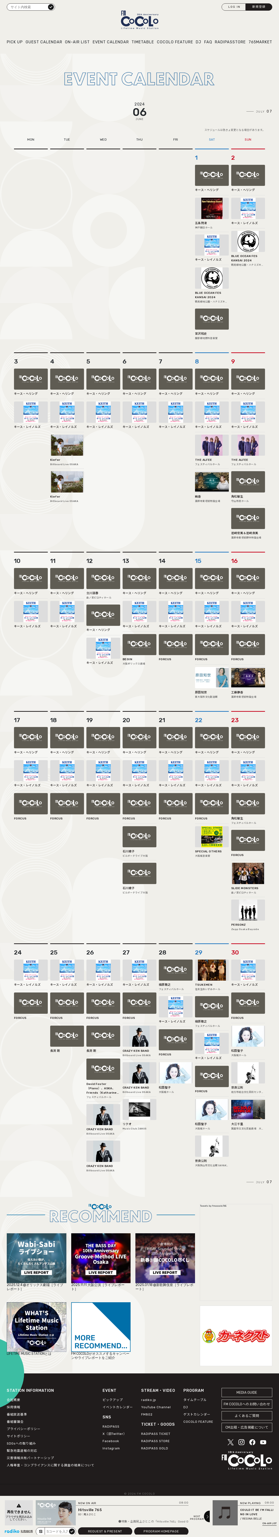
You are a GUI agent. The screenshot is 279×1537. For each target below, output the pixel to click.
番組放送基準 (17, 1414)
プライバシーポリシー (24, 1429)
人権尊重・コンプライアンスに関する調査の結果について (50, 1465)
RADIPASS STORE (155, 1441)
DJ (198, 42)
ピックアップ (113, 1400)
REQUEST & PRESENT (105, 1531)
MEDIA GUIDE (247, 1393)
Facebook (111, 1441)
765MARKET (260, 42)
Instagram (111, 1448)
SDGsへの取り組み (21, 1443)
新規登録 (259, 6)
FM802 (147, 1414)
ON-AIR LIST (77, 42)
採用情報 (13, 1407)
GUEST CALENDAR (44, 42)
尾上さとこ (90, 1514)
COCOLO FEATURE (175, 42)
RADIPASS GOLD (154, 1448)
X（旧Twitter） (115, 1434)
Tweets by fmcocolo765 (213, 1205)
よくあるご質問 (247, 1416)
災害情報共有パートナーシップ (30, 1458)
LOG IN (234, 6)
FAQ (208, 42)
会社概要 (13, 1400)
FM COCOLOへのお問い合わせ (247, 1404)
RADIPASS (111, 1426)
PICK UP (15, 42)
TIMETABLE (143, 42)
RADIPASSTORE (230, 42)
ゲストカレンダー (196, 1414)
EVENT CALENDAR (111, 42)
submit (72, 1531)
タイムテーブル (195, 1400)
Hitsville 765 (90, 1510)
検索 (51, 6)
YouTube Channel (156, 1407)
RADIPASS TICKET (155, 1434)
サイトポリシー (18, 1436)
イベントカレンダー (118, 1407)
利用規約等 (27, 1531)
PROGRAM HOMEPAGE (161, 1531)
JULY (264, 111)
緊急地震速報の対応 (22, 1451)
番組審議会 (15, 1421)
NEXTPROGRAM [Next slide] (197, 1518)
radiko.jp (148, 1400)
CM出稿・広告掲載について (247, 1427)
